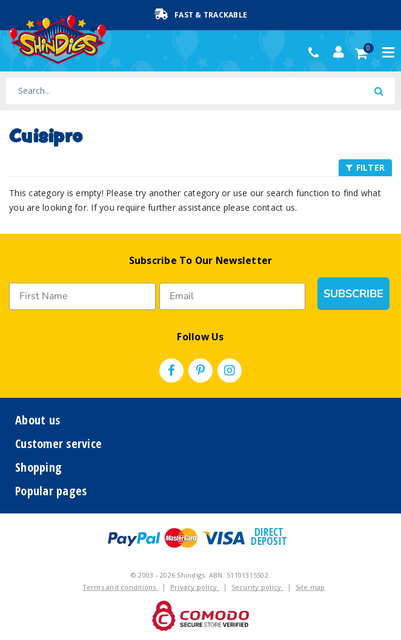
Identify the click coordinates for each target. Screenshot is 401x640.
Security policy (257, 587)
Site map (310, 587)
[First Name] (82, 296)
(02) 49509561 (316, 52)
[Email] (232, 296)
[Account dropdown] (338, 52)
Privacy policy (194, 587)
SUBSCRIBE (353, 293)
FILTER (365, 167)
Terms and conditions (120, 587)
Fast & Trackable (200, 14)
